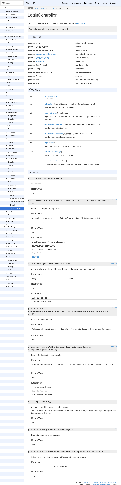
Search (113, 3)
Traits (97, 3)
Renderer (11, 73)
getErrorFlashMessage (52, 152)
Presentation (12, 230)
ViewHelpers (12, 56)
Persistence (12, 40)
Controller (11, 135)
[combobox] (12, 3)
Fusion (8, 83)
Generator (11, 283)
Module (12, 192)
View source (80, 23)
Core (9, 92)
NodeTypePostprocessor (12, 36)
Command (11, 14)
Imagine (10, 145)
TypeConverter (13, 49)
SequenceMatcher (14, 79)
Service (10, 46)
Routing (10, 233)
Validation (11, 53)
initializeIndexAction (51, 96)
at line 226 (114, 346)
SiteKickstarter (11, 276)
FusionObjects (13, 102)
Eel (9, 24)
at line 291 (114, 451)
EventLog (11, 218)
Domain (10, 21)
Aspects (10, 89)
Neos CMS (31, 3)
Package (11, 63)
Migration (11, 31)
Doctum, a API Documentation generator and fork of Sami (100, 482)
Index (105, 3)
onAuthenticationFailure (53, 124)
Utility (9, 66)
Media (8, 126)
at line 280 (114, 429)
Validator (11, 155)
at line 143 (114, 199)
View (9, 109)
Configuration (12, 18)
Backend (13, 182)
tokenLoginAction (50, 113)
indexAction (48, 104)
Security (11, 43)
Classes (65, 3)
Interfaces (87, 3)
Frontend (13, 188)
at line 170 (114, 263)
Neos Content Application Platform (101, 484)
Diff (7, 69)
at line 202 (114, 308)
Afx (9, 86)
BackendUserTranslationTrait (19, 198)
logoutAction (49, 143)
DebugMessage (13, 116)
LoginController (15, 208)
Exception (11, 27)
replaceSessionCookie (52, 161)
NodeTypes (10, 270)
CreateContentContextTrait (19, 202)
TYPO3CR (11, 243)
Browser (11, 129)
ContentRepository (12, 11)
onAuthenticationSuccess (53, 134)
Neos (5, 8)
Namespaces (76, 3)
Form (10, 273)
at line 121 (114, 178)
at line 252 (114, 401)
